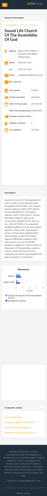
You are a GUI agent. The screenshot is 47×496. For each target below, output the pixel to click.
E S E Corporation (13, 417)
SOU (33, 25)
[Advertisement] (23, 159)
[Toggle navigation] (4, 5)
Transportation (11, 25)
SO (26, 25)
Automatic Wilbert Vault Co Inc (20, 422)
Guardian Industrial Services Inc (20, 432)
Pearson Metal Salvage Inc (18, 427)
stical (35, 3)
